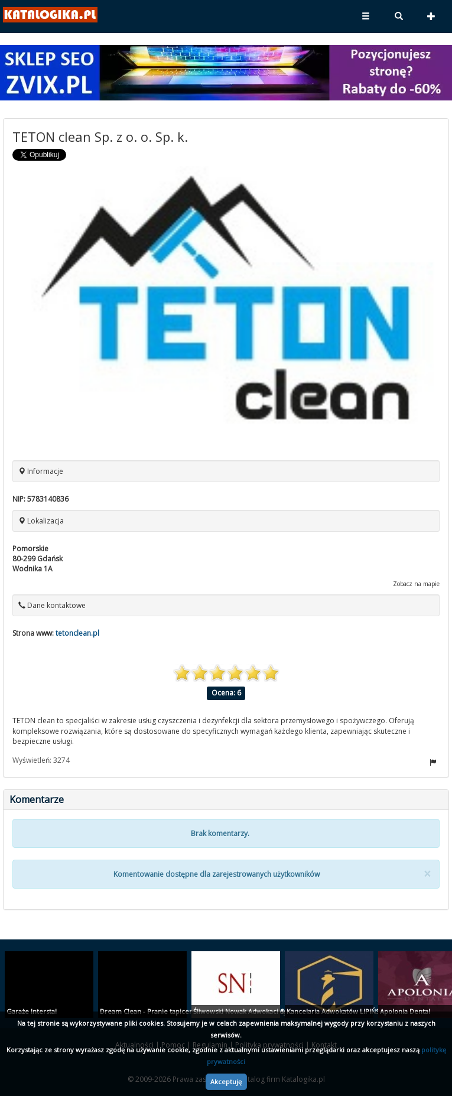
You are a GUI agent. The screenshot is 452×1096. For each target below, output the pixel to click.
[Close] (427, 874)
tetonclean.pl (77, 633)
